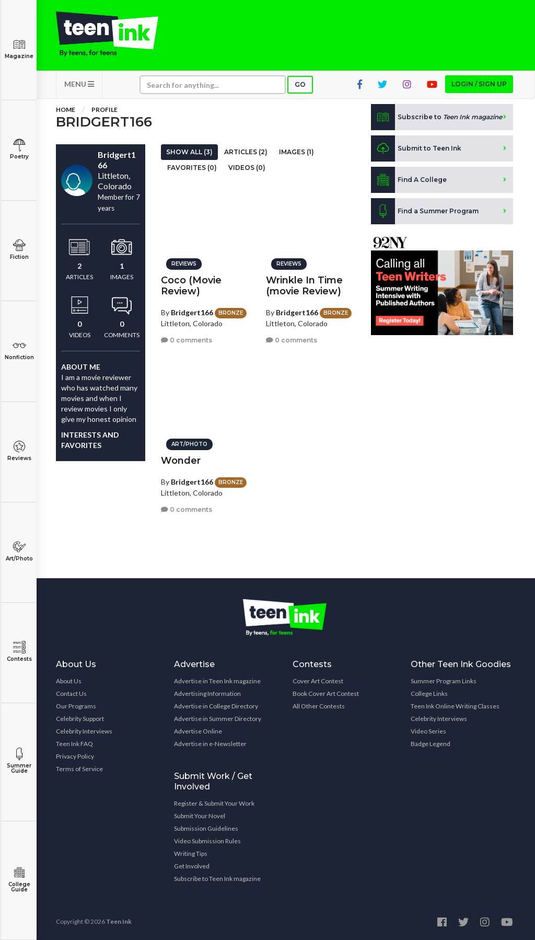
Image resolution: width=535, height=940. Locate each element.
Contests (19, 651)
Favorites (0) (192, 167)
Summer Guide (19, 761)
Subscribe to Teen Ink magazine (217, 878)
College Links (429, 693)
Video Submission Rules (207, 841)
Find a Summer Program (425, 211)
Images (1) (296, 152)
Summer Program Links (443, 681)
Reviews (19, 451)
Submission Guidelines (206, 828)
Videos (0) (246, 167)
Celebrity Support (80, 719)
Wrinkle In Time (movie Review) (304, 285)
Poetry (19, 149)
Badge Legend (430, 744)
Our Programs (76, 706)
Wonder (181, 460)
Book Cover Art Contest (326, 693)
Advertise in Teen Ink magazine (217, 681)
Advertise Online (198, 731)
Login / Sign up (479, 84)
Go (300, 84)
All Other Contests (319, 706)
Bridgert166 (192, 312)
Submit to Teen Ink (416, 148)
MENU (79, 83)
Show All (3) (189, 152)
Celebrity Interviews (84, 731)
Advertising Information (207, 693)
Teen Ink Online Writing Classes (455, 706)
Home (65, 109)
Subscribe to (436, 117)
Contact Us (71, 693)
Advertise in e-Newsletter (210, 744)
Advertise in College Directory (216, 706)
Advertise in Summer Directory (217, 719)
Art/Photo (19, 551)
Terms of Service (79, 769)
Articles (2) (246, 152)
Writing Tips (190, 853)
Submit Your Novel (199, 816)
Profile (104, 109)
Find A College (409, 180)
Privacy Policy (75, 756)
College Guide (19, 879)
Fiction (19, 249)
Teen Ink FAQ (74, 744)
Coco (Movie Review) (191, 285)
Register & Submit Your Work (214, 803)
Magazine (19, 49)
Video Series (428, 731)
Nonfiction (19, 350)
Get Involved (192, 866)
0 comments (186, 340)
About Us (69, 681)
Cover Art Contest (318, 681)
